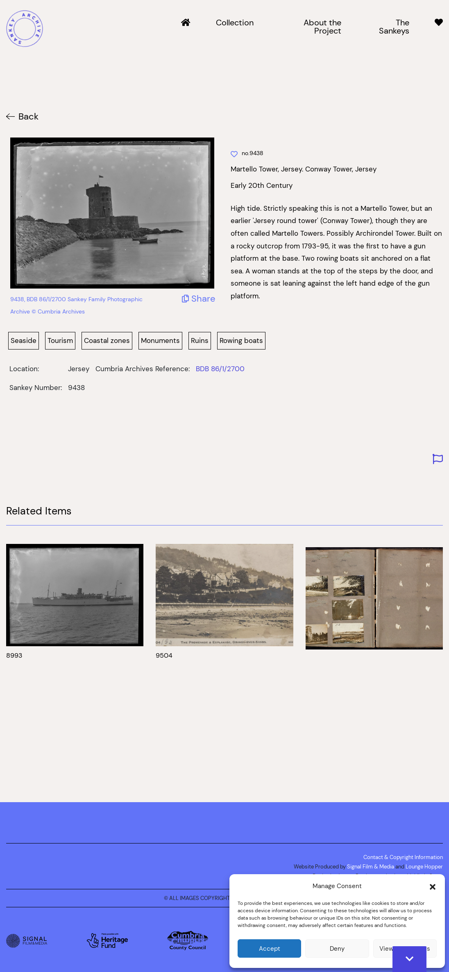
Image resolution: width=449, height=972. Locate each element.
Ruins (200, 340)
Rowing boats (241, 340)
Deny (337, 948)
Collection (235, 22)
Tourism (60, 340)
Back (28, 116)
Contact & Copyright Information (403, 857)
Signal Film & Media (370, 866)
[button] (433, 886)
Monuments (160, 340)
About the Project (322, 27)
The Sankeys (394, 27)
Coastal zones (107, 340)
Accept (269, 948)
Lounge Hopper (424, 866)
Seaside (23, 340)
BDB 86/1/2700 (220, 369)
